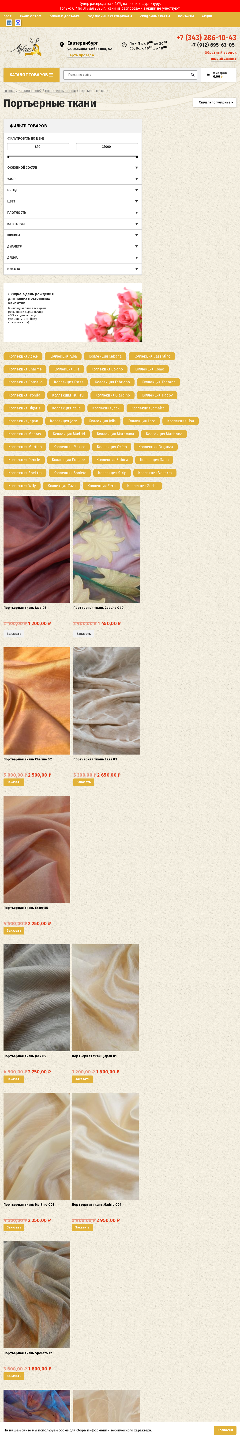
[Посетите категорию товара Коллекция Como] (207, 142)
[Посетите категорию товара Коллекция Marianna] (178, 220)
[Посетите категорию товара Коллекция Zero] (160, 272)
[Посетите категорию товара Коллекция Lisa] (158, 207)
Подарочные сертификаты (110, 16)
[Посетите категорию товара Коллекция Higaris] (172, 181)
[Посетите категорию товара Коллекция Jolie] (80, 207)
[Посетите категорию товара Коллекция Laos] (119, 207)
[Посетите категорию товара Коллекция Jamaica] (122, 194)
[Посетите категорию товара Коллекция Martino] (83, 233)
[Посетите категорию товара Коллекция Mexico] (127, 233)
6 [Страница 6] (164, 1300)
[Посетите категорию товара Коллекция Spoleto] (128, 259)
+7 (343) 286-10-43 (206, 41)
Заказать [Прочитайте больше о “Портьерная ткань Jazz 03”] (72, 372)
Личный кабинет (223, 62)
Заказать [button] (143, 368)
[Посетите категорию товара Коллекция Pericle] (82, 246)
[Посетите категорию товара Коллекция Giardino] (84, 181)
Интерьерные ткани (60, 97)
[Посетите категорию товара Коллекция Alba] (121, 129)
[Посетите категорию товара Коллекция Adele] (81, 129)
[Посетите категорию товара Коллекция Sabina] (171, 246)
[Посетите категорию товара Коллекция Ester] (126, 155)
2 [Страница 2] (134, 1300)
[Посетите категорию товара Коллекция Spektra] (83, 259)
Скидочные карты (155, 16)
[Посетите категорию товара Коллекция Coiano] (165, 142)
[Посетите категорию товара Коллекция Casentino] (210, 129)
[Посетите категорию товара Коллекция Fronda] (128, 168)
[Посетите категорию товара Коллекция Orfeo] (170, 233)
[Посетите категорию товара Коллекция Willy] (80, 272)
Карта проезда (83, 58)
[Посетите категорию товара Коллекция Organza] (214, 233)
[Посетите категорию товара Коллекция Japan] (165, 194)
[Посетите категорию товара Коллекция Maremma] (129, 220)
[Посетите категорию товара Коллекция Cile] (125, 142)
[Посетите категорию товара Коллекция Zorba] (200, 272)
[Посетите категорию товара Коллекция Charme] (83, 142)
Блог (7, 16)
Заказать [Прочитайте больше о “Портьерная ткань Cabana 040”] (108, 372)
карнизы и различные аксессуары (154, 1314)
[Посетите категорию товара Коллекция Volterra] (213, 259)
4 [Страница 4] (149, 1300)
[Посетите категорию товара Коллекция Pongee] (126, 246)
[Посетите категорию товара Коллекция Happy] (128, 181)
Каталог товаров (31, 81)
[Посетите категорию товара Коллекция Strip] (170, 259)
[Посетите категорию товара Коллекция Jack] (80, 194)
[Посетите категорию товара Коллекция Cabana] (163, 129)
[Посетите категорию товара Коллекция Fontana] (84, 168)
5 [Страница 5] (156, 1300)
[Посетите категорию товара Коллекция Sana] (212, 246)
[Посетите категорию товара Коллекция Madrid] (83, 220)
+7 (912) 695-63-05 (213, 49)
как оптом (152, 1355)
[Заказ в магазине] (215, 108)
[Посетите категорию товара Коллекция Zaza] (120, 272)
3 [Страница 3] (142, 1300)
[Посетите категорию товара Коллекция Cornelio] (84, 155)
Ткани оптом (30, 16)
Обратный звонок (220, 55)
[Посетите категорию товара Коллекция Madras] (200, 207)
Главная (9, 97)
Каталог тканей (30, 97)
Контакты (186, 16)
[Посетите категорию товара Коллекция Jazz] (205, 194)
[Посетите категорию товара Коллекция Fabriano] (170, 155)
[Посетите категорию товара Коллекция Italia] (213, 181)
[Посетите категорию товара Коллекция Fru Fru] (172, 168)
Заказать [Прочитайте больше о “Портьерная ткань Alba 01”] (72, 877)
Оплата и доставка (64, 16)
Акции (207, 16)
